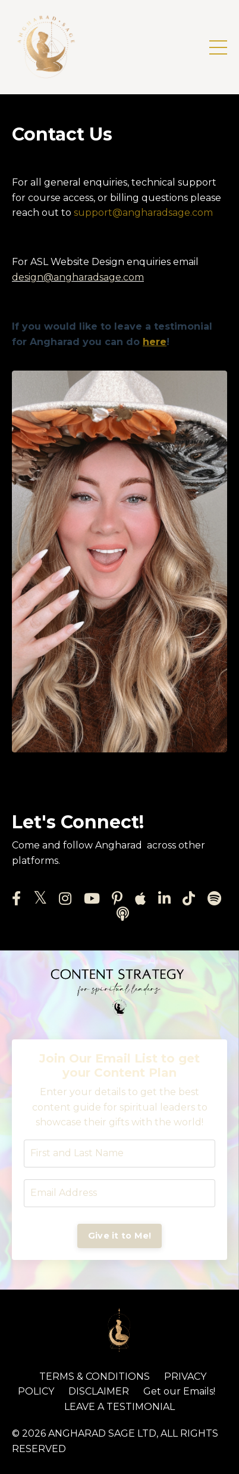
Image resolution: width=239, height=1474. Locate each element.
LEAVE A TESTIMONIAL (119, 1406)
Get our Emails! (179, 1391)
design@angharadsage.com (78, 277)
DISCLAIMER (98, 1391)
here (154, 341)
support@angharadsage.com (143, 212)
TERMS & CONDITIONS (94, 1376)
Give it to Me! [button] (120, 1235)
